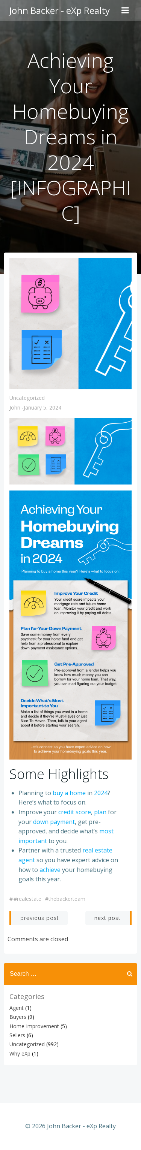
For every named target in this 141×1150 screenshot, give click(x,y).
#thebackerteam (65, 898)
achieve (50, 870)
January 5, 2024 (42, 407)
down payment (54, 822)
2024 (101, 793)
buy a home (69, 793)
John (14, 407)
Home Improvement (34, 1026)
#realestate (27, 898)
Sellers (17, 1035)
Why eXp (19, 1053)
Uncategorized (27, 397)
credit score (74, 812)
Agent (16, 1007)
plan (100, 812)
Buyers (17, 1016)
